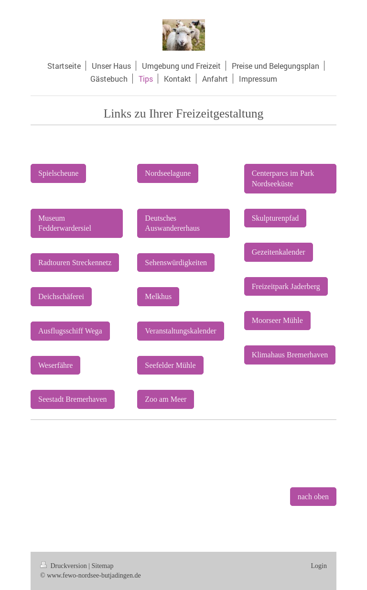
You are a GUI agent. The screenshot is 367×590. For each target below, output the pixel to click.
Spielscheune (58, 173)
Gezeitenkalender (278, 252)
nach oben (313, 497)
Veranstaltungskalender (180, 331)
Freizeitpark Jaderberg (286, 286)
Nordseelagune (168, 173)
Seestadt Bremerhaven (72, 399)
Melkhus (158, 296)
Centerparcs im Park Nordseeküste (283, 178)
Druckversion (64, 565)
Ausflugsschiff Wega (70, 331)
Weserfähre (55, 365)
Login (319, 565)
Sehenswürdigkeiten (176, 262)
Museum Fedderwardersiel (64, 223)
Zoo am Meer (165, 399)
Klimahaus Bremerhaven (290, 355)
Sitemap (103, 565)
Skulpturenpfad (275, 218)
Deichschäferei (61, 296)
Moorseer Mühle (277, 320)
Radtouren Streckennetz (74, 262)
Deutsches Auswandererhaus (172, 223)
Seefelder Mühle (170, 365)
